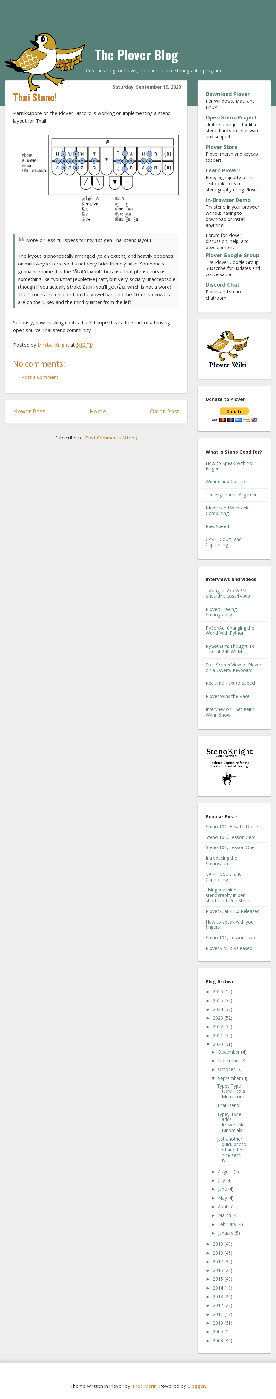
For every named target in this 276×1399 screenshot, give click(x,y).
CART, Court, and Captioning (224, 542)
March (225, 1215)
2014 (218, 1288)
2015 (218, 1279)
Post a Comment (39, 377)
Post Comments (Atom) (111, 437)
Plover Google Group (232, 255)
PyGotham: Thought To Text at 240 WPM (230, 649)
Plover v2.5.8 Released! (229, 948)
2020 (218, 1044)
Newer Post (29, 411)
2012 (218, 1305)
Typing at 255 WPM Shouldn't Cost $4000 (228, 593)
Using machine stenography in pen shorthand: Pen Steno (228, 895)
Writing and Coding (225, 481)
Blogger (196, 1386)
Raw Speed (217, 526)
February (227, 1224)
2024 (218, 1009)
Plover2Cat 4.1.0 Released (233, 911)
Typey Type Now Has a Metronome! (232, 1091)
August (226, 1172)
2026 (218, 991)
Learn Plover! (223, 170)
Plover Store (221, 147)
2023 (218, 1018)
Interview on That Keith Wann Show (230, 712)
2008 (218, 1340)
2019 (218, 1244)
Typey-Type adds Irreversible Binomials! (231, 1122)
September (230, 1078)
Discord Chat (223, 284)
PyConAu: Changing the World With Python (230, 630)
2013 (218, 1296)
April (223, 1206)
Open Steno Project (231, 117)
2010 (218, 1323)
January (226, 1233)
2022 (218, 1026)
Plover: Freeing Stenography (221, 612)
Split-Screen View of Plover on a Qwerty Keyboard (233, 667)
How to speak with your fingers (230, 924)
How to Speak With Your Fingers (231, 466)
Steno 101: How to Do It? (232, 826)
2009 (218, 1331)
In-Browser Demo (228, 200)
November (229, 1060)
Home (98, 411)
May (223, 1198)
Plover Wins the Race (228, 696)
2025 (218, 1000)
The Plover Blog (136, 54)
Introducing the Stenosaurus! (221, 860)
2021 (218, 1035)
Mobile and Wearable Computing (228, 510)
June (223, 1189)
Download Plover (228, 94)
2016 (218, 1270)
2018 (218, 1253)
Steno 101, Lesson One (230, 847)
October (227, 1069)
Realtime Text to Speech (231, 683)
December (229, 1052)
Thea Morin (144, 1386)
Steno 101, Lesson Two (230, 937)
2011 (218, 1314)
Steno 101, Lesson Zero (231, 837)
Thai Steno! (228, 1105)
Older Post (164, 411)
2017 (218, 1261)
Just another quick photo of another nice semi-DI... (231, 1149)
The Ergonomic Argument (232, 494)
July (222, 1180)
